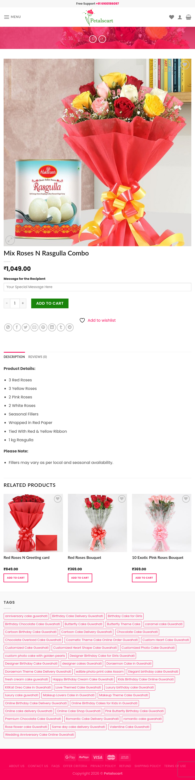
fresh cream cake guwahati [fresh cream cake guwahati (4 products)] (26, 679)
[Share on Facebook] (17, 327)
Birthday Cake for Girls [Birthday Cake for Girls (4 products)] (125, 616)
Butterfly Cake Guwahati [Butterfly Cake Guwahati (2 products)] (83, 624)
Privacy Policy (103, 766)
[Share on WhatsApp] (8, 327)
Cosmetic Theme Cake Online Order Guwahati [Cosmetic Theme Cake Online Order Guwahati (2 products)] (102, 640)
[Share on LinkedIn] (52, 327)
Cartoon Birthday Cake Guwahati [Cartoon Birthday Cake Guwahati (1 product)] (31, 632)
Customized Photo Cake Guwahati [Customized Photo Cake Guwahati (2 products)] (148, 648)
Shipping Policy (148, 766)
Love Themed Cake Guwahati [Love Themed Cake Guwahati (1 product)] (78, 687)
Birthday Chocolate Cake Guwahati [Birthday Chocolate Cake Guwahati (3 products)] (32, 624)
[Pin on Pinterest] (43, 327)
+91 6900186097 (107, 3)
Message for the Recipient (24, 278)
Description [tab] (14, 357)
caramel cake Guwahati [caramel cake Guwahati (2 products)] (164, 624)
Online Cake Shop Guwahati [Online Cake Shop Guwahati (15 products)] (78, 711)
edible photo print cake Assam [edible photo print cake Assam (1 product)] (100, 671)
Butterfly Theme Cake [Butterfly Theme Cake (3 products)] (123, 624)
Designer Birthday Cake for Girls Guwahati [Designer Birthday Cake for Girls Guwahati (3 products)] (102, 656)
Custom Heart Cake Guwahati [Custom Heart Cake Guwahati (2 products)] (166, 640)
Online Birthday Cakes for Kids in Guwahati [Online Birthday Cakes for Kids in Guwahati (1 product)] (104, 703)
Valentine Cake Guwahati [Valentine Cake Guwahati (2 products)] (129, 727)
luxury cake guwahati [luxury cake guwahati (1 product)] (21, 695)
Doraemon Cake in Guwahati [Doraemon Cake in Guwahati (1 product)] (129, 663)
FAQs (56, 766)
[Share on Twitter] (26, 327)
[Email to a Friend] (34, 327)
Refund (125, 766)
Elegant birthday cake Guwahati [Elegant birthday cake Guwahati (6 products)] (153, 671)
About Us (17, 766)
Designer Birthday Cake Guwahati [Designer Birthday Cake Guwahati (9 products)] (31, 663)
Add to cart (50, 303)
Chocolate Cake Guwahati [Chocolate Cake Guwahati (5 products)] (137, 632)
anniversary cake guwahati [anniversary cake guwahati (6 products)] (26, 616)
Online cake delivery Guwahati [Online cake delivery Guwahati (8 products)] (28, 711)
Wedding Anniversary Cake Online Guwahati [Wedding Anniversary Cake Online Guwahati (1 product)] (39, 735)
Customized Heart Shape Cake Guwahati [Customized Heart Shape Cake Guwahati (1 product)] (85, 648)
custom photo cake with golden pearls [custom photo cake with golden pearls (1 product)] (35, 656)
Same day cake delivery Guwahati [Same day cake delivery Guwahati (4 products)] (78, 727)
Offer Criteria (75, 766)
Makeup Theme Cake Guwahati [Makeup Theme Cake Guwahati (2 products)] (123, 695)
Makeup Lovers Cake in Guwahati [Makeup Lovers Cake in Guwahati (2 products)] (68, 695)
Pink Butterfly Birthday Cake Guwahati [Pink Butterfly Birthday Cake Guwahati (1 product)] (134, 711)
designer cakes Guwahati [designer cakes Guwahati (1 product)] (82, 663)
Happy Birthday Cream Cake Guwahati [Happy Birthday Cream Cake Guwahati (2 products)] (83, 679)
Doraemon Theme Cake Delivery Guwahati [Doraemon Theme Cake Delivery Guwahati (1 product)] (38, 671)
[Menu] (12, 17)
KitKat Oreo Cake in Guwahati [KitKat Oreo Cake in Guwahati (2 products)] (28, 687)
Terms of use (175, 766)
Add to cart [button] (16, 578)
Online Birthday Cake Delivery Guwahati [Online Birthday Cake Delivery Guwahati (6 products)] (36, 703)
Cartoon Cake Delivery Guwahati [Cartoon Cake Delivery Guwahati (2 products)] (86, 632)
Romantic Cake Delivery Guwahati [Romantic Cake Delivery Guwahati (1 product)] (92, 719)
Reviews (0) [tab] (37, 357)
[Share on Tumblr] (61, 327)
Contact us (38, 766)
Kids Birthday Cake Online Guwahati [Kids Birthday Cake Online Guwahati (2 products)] (146, 679)
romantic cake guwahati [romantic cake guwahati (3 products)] (142, 719)
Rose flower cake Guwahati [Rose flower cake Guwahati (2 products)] (26, 727)
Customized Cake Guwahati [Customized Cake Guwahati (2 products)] (27, 648)
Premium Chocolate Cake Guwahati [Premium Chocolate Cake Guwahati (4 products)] (33, 719)
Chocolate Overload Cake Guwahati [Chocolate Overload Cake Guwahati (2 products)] (33, 640)
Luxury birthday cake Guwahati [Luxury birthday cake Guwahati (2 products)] (130, 687)
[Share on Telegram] (70, 327)
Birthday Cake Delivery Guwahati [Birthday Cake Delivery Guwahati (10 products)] (77, 616)
